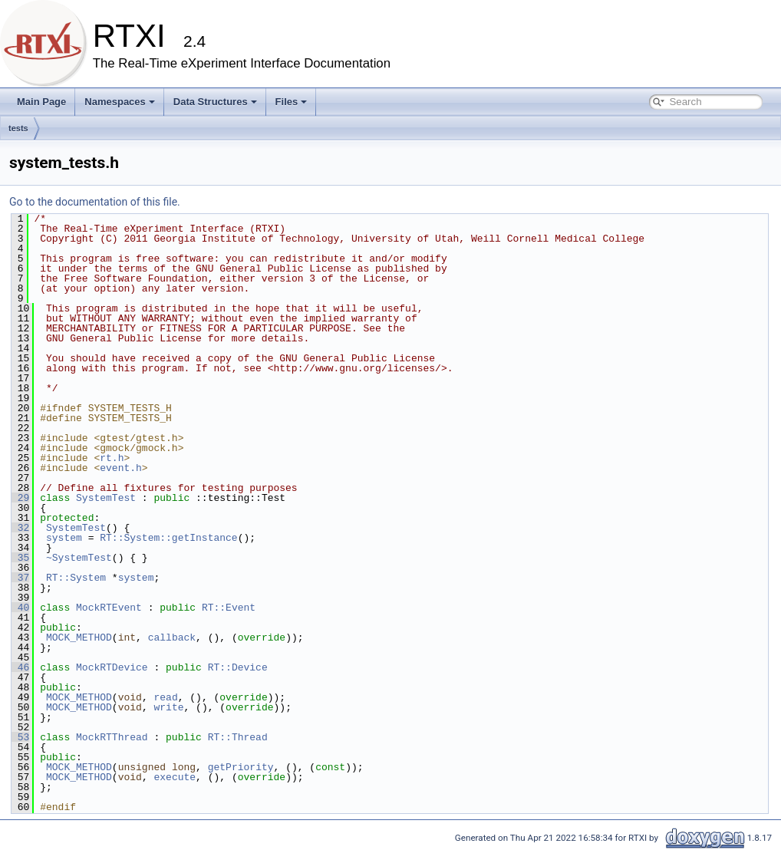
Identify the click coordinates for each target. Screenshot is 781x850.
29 (20, 498)
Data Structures (215, 101)
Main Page (41, 101)
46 (20, 667)
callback (172, 637)
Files (291, 101)
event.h (121, 468)
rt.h (112, 458)
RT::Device (238, 667)
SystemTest (106, 498)
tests (18, 128)
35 (20, 558)
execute (174, 777)
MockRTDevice (112, 667)
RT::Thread (238, 737)
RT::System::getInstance (168, 538)
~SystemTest (79, 558)
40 (20, 607)
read (165, 697)
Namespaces (119, 101)
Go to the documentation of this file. (94, 202)
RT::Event (228, 607)
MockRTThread (112, 737)
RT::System (76, 578)
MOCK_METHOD (79, 637)
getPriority (241, 767)
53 (20, 737)
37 (20, 578)
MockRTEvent (109, 607)
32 (20, 528)
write (168, 707)
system (64, 538)
